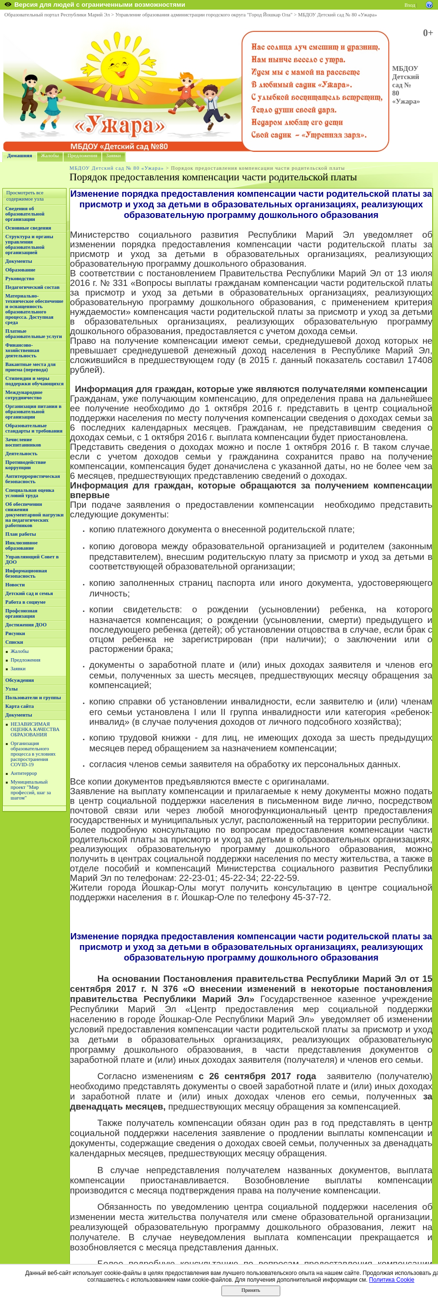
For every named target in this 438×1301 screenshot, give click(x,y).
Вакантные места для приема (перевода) (30, 367)
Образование (20, 269)
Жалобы (50, 155)
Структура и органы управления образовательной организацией (29, 244)
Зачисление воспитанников (23, 442)
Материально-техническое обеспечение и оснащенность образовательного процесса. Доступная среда (34, 309)
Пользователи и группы (33, 697)
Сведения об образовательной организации (24, 214)
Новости (15, 584)
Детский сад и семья (29, 593)
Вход (410, 5)
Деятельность (21, 453)
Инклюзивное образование (21, 545)
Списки (14, 642)
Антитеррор (24, 773)
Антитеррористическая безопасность (32, 479)
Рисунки (15, 633)
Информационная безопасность (26, 573)
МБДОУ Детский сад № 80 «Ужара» (337, 14)
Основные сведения (28, 227)
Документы (18, 261)
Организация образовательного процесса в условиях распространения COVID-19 (33, 754)
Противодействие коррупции (25, 465)
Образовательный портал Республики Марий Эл (57, 14)
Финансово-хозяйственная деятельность (22, 350)
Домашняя (19, 155)
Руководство (19, 278)
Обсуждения (19, 680)
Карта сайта (19, 706)
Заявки (113, 155)
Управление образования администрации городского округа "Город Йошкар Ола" (204, 14)
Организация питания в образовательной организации (33, 412)
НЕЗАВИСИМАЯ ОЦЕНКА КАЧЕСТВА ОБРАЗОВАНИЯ (35, 729)
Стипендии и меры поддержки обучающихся (34, 381)
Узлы (11, 688)
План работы (20, 534)
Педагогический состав (32, 287)
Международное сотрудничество (23, 395)
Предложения (82, 155)
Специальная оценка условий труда (29, 493)
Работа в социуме (25, 602)
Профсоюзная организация (21, 613)
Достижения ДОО (26, 624)
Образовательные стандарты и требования (34, 428)
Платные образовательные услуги (33, 333)
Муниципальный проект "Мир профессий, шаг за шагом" (31, 789)
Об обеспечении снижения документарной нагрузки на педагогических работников (34, 514)
